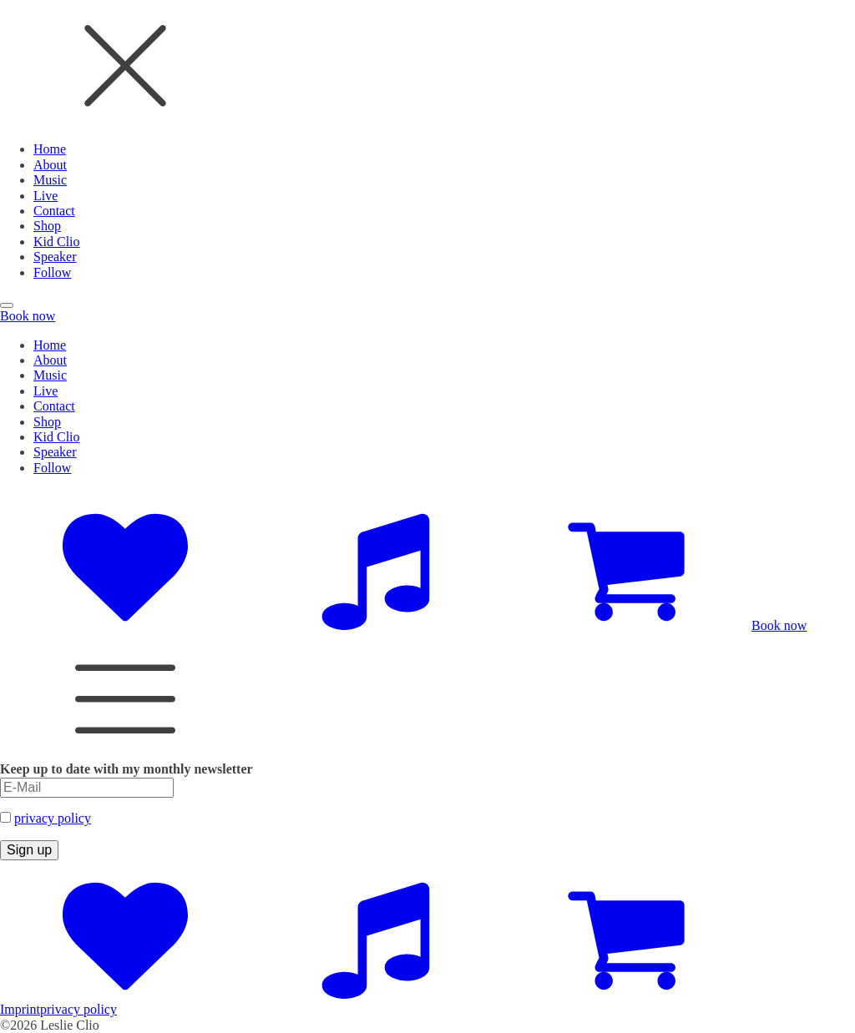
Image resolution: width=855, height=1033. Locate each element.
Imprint (20, 1009)
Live (45, 196)
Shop (47, 226)
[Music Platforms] (375, 625)
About (50, 165)
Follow (52, 272)
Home (49, 149)
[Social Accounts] (125, 625)
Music (50, 180)
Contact (54, 211)
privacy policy (52, 818)
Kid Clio (56, 241)
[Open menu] (6, 305)
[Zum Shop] (626, 625)
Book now (27, 316)
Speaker (55, 256)
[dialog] (427, 140)
